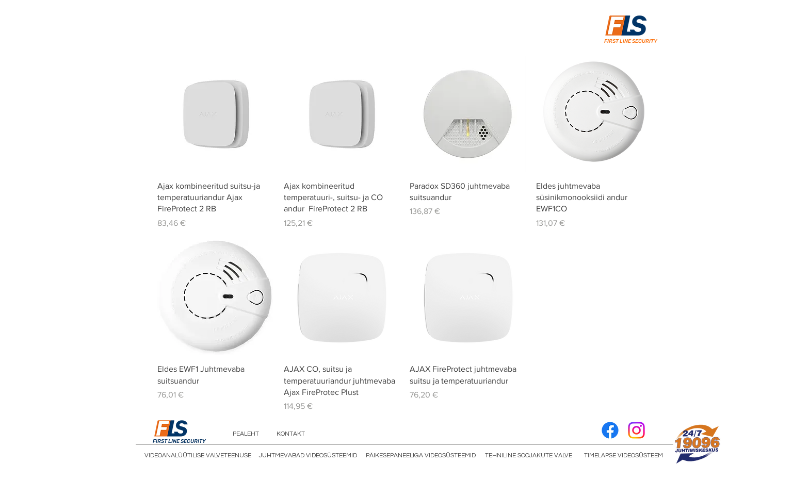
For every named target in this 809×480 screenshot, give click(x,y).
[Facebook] (610, 430)
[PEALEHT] (245, 434)
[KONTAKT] (290, 434)
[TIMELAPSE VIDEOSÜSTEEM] (623, 455)
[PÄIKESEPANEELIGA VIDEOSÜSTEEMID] (421, 455)
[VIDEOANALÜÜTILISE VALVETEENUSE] (198, 455)
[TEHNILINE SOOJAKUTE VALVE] (528, 455)
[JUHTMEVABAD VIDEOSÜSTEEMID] (308, 455)
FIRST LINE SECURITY (630, 41)
